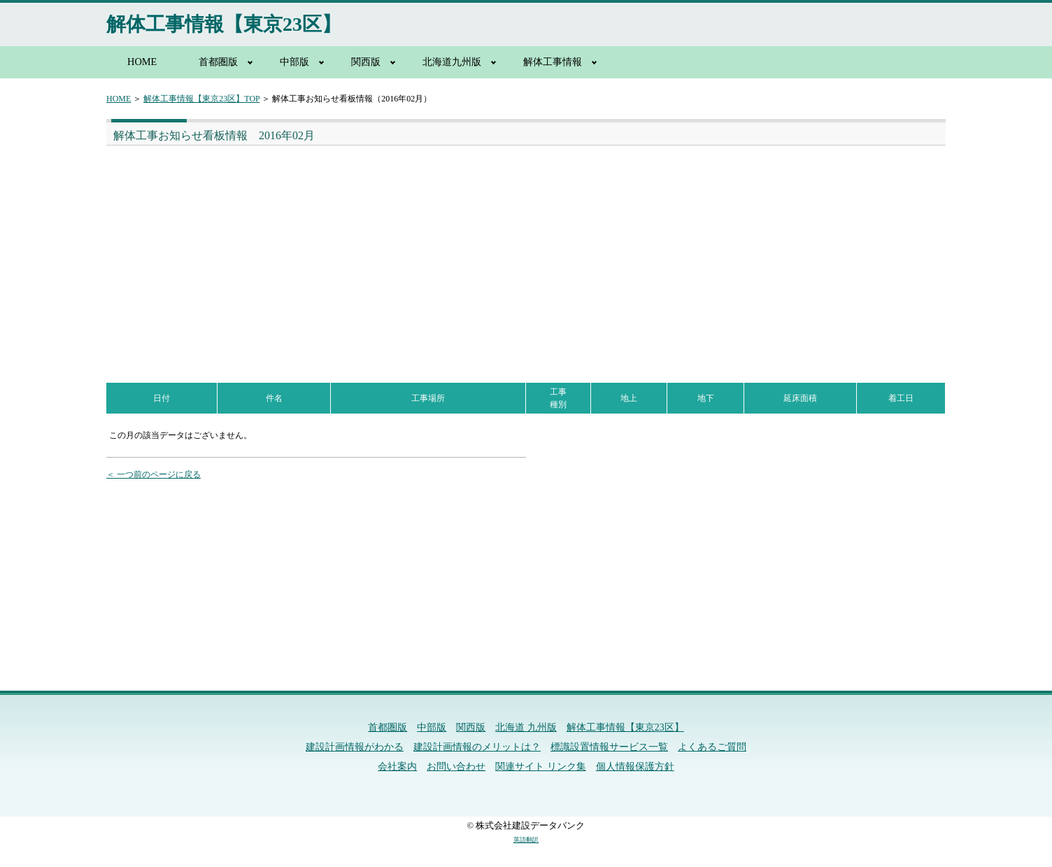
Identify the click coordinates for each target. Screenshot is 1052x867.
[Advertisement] (313, 250)
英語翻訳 (526, 839)
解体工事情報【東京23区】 (223, 24)
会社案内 (397, 766)
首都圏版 (218, 61)
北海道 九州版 (526, 727)
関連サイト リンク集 (540, 766)
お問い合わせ (456, 766)
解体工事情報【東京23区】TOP (201, 99)
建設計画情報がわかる (355, 747)
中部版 (294, 61)
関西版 (366, 61)
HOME (142, 61)
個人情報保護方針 (635, 766)
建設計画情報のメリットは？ (477, 747)
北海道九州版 (451, 61)
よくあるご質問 (712, 747)
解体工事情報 (552, 61)
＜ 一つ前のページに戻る (153, 474)
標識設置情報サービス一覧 (609, 747)
